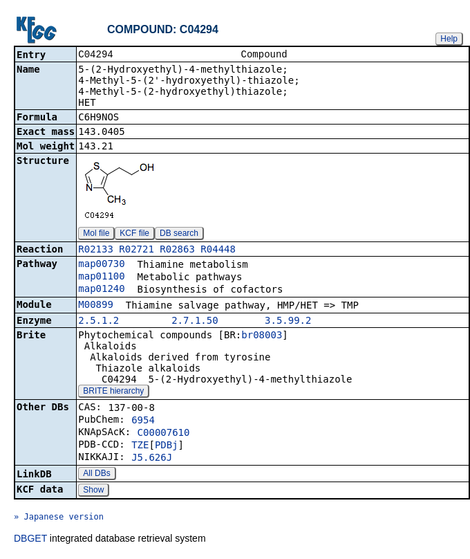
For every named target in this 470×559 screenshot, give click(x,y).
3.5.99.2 (288, 321)
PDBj (166, 446)
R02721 (136, 250)
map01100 (101, 277)
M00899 (95, 305)
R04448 (218, 250)
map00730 (101, 265)
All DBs (96, 474)
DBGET (30, 539)
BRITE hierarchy (113, 392)
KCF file (134, 234)
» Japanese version (59, 518)
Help (449, 39)
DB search (179, 234)
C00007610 (164, 433)
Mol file (96, 234)
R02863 (177, 250)
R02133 (95, 250)
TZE (140, 446)
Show (93, 491)
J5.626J (151, 458)
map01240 (101, 289)
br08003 (261, 336)
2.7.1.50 (194, 321)
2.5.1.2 (98, 321)
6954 (143, 421)
